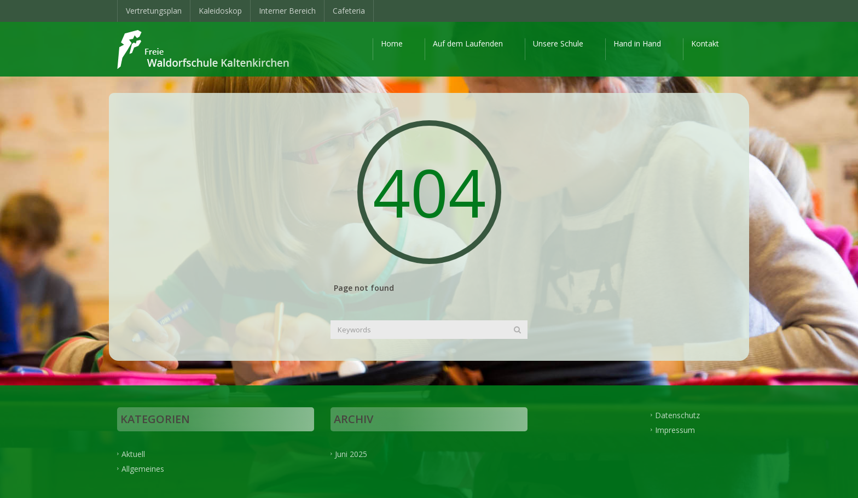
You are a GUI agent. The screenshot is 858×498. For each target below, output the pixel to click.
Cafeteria (349, 10)
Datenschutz (677, 414)
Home (392, 43)
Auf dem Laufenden (468, 43)
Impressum (675, 429)
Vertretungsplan (154, 10)
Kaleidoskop (220, 10)
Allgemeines (142, 468)
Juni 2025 (351, 453)
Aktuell (133, 453)
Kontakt (705, 43)
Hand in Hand (637, 43)
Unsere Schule (558, 43)
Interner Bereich (287, 10)
